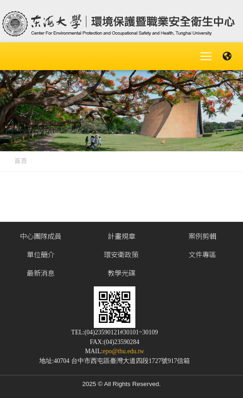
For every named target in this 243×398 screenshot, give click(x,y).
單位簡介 (41, 255)
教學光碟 (121, 273)
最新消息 (41, 273)
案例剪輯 (202, 236)
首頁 (20, 161)
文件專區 (202, 255)
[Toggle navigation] (206, 56)
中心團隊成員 (40, 236)
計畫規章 (121, 236)
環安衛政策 (121, 255)
